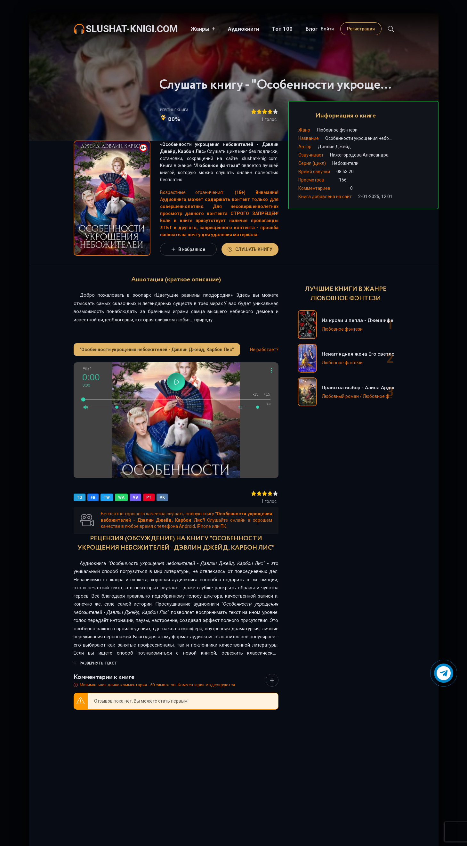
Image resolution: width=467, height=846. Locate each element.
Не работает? (264, 349)
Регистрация (361, 28)
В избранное (188, 249)
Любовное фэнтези (216, 165)
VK (162, 497)
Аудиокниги (243, 29)
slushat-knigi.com (132, 28)
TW (107, 497)
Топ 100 (282, 29)
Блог (311, 29)
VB (135, 497)
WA (121, 497)
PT (148, 497)
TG (79, 497)
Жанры (199, 29)
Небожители (345, 163)
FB (93, 497)
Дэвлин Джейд (334, 146)
